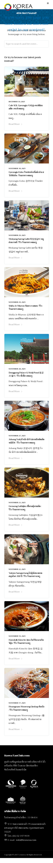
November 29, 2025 (17, 235)
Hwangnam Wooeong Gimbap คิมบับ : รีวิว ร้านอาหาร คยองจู (26, 708)
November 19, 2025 (17, 636)
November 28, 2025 (17, 368)
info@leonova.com (26, 840)
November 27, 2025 (17, 435)
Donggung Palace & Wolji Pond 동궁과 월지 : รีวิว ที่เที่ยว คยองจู (26, 374)
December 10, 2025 (17, 101)
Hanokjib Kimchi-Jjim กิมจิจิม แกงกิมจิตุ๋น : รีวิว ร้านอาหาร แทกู (26, 641)
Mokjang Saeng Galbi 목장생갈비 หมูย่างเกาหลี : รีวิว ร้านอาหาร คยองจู (26, 240)
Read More (15, 124)
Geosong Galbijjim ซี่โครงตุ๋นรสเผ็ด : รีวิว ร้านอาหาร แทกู (25, 507)
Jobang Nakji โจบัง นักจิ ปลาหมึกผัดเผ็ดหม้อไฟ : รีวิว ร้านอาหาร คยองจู (26, 441)
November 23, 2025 (17, 502)
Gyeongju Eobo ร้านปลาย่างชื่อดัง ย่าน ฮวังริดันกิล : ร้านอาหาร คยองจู (26, 173)
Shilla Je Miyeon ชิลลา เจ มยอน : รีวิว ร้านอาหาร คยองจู (25, 307)
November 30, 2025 (17, 168)
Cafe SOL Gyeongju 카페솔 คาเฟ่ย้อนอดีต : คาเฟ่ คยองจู (26, 107)
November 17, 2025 (17, 703)
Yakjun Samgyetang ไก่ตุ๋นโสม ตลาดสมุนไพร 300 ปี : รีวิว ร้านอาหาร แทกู (25, 574)
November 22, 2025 (17, 569)
